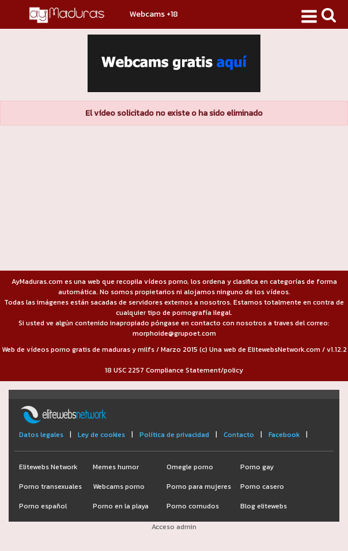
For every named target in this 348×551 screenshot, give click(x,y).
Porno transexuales (50, 486)
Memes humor (116, 467)
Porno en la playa (121, 506)
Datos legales (41, 435)
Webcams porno (119, 486)
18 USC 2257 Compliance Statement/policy (174, 370)
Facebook (284, 435)
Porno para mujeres (199, 486)
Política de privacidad (174, 435)
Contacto (239, 435)
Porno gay (257, 467)
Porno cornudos (193, 506)
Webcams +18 (154, 14)
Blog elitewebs (263, 506)
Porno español (43, 506)
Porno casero (262, 486)
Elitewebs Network (48, 467)
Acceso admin (174, 527)
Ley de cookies (101, 435)
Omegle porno (190, 467)
